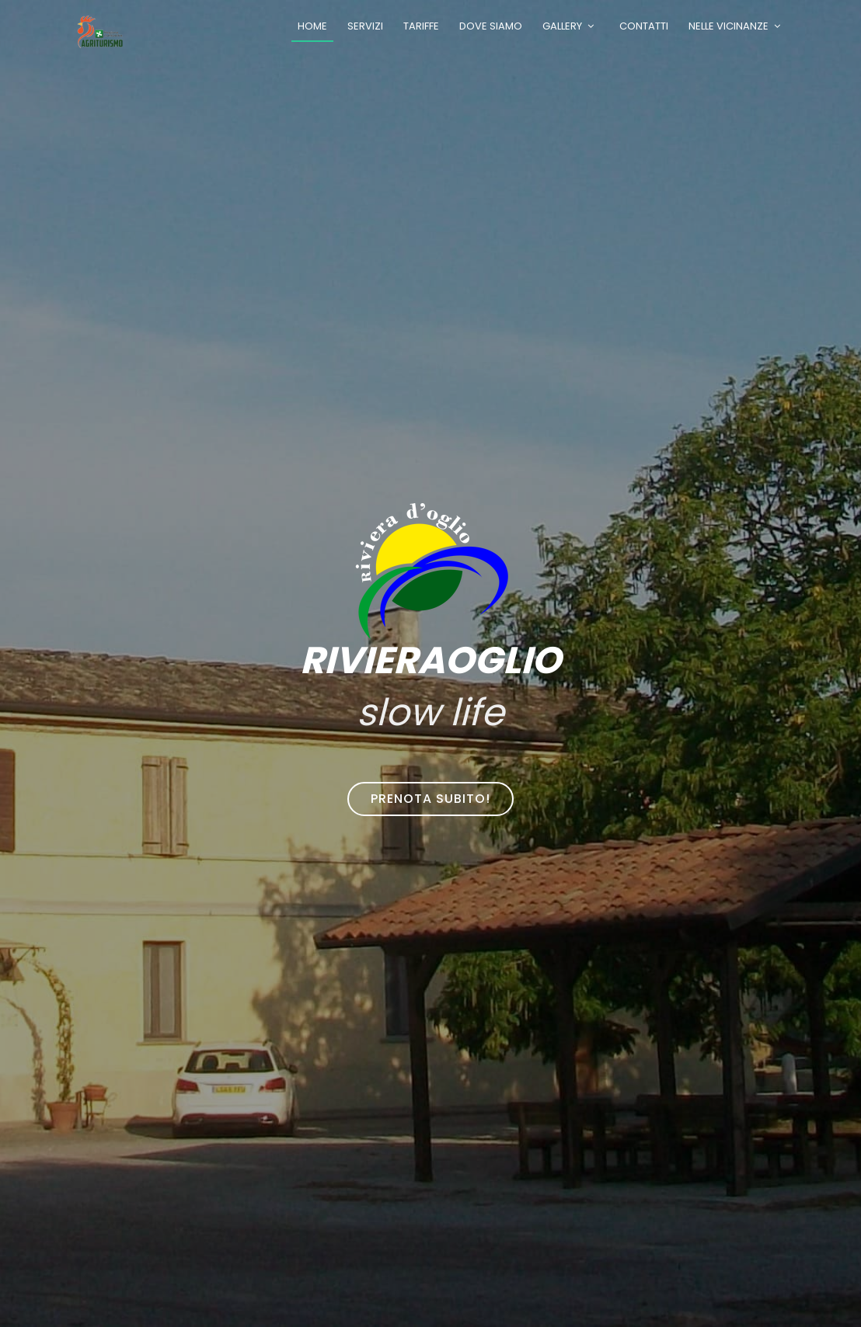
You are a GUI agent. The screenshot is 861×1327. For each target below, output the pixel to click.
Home (312, 26)
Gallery (562, 26)
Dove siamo (490, 26)
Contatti (643, 26)
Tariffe (421, 26)
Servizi (365, 26)
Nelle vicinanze (728, 26)
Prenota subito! (430, 799)
